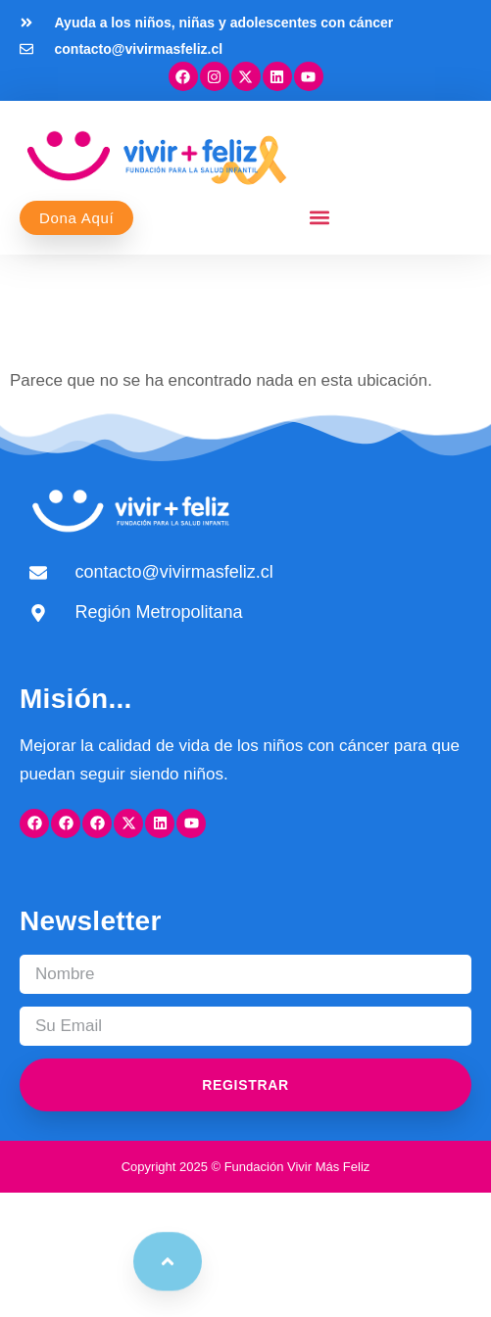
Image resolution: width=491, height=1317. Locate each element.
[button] (320, 218)
